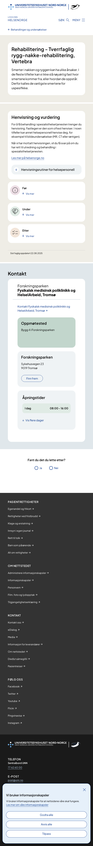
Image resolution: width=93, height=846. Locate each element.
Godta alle (46, 815)
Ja (40, 468)
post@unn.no (15, 780)
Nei (56, 468)
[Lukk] (84, 789)
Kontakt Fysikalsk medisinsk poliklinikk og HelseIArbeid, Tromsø (44, 308)
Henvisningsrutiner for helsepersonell (48, 169)
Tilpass (46, 833)
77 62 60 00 (15, 767)
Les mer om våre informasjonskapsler (27, 804)
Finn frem (32, 378)
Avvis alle (46, 824)
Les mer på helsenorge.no (27, 158)
